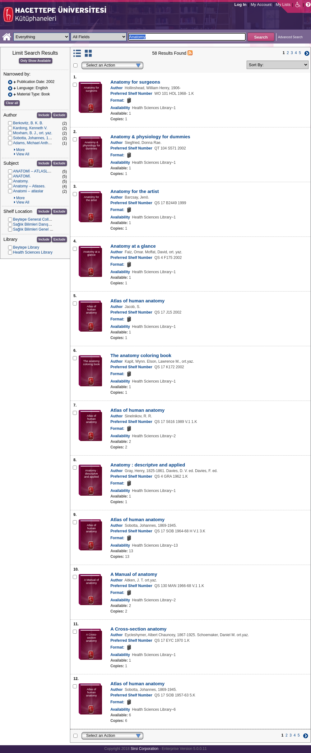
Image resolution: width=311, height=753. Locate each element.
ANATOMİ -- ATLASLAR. (33, 171)
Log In (240, 4)
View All (22, 154)
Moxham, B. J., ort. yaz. (32, 133)
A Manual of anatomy (133, 574)
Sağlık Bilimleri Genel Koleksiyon (40, 229)
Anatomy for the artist (134, 191)
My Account (261, 4)
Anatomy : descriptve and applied (147, 464)
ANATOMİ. (22, 176)
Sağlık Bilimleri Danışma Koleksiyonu (44, 224)
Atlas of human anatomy (137, 300)
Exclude (59, 115)
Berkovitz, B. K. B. (28, 123)
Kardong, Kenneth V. (30, 128)
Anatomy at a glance (133, 246)
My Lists (283, 4)
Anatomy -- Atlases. (29, 186)
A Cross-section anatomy (138, 628)
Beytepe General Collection (35, 219)
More (20, 150)
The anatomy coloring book (140, 355)
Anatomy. (21, 181)
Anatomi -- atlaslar (28, 191)
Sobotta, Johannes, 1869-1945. (39, 138)
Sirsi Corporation (144, 748)
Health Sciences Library (33, 252)
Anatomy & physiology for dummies (150, 136)
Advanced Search (290, 37)
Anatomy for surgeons (135, 82)
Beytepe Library (26, 247)
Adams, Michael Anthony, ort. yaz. (41, 143)
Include (44, 115)
